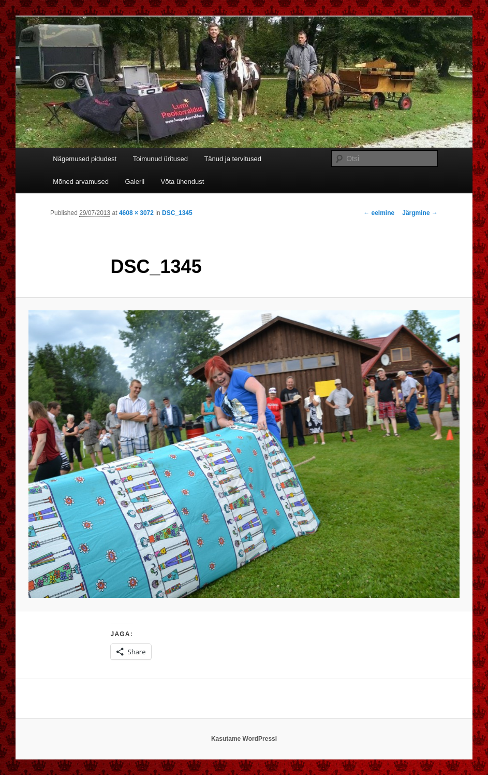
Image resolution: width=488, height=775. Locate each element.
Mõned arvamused (81, 181)
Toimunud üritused (160, 159)
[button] (244, 454)
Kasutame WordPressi (244, 738)
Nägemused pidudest (84, 159)
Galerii (134, 181)
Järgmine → (420, 213)
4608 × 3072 (136, 213)
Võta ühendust (182, 181)
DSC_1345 (177, 213)
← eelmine (378, 213)
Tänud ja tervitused (232, 159)
